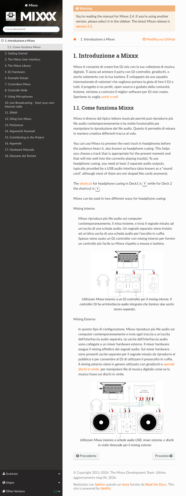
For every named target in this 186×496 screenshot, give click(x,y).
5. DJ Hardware (15, 72)
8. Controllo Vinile (16, 90)
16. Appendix (13, 143)
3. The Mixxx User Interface (22, 59)
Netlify (105, 488)
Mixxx (31, 13)
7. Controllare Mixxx (18, 84)
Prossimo (163, 456)
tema (125, 484)
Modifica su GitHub (160, 39)
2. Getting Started (16, 53)
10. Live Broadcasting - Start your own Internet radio (29, 104)
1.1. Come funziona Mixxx (24, 47)
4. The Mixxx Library (18, 65)
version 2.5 (84, 26)
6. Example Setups (16, 78)
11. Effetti (11, 112)
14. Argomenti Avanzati (20, 131)
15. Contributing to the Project (24, 137)
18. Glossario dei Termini (20, 156)
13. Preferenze (14, 125)
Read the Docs (155, 484)
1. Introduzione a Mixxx (18, 41)
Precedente (86, 456)
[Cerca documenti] (31, 29)
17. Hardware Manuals (19, 149)
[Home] (74, 39)
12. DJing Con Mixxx (18, 118)
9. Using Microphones (19, 96)
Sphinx (100, 484)
